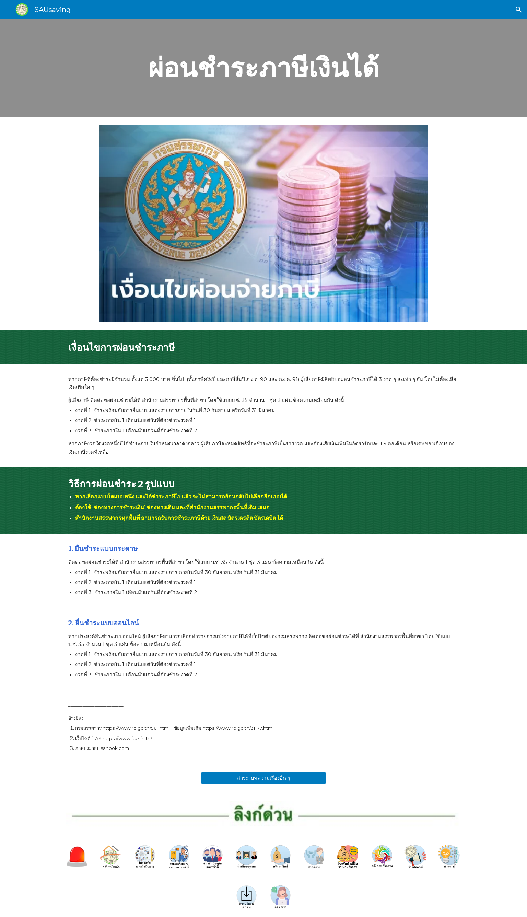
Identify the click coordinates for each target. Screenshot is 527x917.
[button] (519, 9)
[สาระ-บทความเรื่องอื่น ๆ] (263, 778)
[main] (263, 68)
